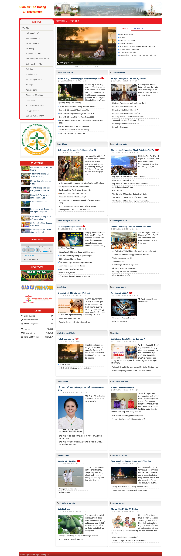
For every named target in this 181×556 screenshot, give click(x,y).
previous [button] (24, 250)
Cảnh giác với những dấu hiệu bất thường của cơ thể (79, 536)
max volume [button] (51, 251)
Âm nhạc (29, 85)
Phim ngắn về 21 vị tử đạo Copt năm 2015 (74, 210)
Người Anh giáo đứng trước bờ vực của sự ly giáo (77, 206)
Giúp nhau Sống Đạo (34, 95)
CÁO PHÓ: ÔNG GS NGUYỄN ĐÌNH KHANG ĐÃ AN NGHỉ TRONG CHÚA (80, 437)
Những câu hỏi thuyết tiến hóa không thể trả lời (77, 150)
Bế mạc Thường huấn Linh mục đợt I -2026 (128, 78)
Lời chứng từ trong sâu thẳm (129, 49)
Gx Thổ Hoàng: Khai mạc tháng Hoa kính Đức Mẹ (77, 107)
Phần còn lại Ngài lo (119, 321)
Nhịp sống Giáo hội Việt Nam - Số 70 (126, 113)
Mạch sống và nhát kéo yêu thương (72, 266)
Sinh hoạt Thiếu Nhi (34, 64)
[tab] (124, 28)
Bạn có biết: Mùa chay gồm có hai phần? (127, 416)
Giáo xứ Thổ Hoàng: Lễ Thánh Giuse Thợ (74, 110)
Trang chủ (61, 21)
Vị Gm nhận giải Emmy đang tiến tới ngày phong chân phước (81, 183)
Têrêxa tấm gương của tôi (122, 258)
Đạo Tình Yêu (117, 190)
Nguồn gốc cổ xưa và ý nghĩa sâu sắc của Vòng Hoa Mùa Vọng (80, 201)
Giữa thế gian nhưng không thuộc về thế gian (76, 256)
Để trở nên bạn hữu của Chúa (70, 259)
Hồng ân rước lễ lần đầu (121, 275)
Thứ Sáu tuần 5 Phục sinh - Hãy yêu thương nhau (130, 201)
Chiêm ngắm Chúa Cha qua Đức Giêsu (41, 224)
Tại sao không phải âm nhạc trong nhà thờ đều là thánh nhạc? (135, 367)
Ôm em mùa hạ (64, 365)
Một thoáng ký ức (119, 261)
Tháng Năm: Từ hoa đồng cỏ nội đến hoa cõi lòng (130, 487)
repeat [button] (45, 248)
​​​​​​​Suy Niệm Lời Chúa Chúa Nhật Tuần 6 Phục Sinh (130, 184)
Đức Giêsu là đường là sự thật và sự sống (74, 276)
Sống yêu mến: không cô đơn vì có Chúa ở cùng (77, 252)
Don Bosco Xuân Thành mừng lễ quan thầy (75, 190)
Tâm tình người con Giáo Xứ (37, 59)
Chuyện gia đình (32, 111)
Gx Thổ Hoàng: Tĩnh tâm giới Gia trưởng (74, 130)
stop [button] (38, 250)
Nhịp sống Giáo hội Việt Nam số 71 (125, 110)
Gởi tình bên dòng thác (39, 202)
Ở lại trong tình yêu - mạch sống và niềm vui (75, 262)
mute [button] (41, 251)
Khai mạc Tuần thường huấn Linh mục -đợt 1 (129, 103)
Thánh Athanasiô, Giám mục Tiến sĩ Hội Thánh (129, 490)
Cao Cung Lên (29, 255)
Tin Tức (26, 28)
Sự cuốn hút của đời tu (127, 40)
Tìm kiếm (74, 21)
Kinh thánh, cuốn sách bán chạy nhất (72, 193)
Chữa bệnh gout (64, 509)
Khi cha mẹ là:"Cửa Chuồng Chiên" (125, 537)
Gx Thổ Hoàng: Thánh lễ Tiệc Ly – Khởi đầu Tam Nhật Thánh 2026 (81, 121)
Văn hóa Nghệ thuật (34, 79)
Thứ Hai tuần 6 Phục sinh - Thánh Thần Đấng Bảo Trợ (137, 55)
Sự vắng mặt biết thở (126, 43)
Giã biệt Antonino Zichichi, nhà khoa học (74, 187)
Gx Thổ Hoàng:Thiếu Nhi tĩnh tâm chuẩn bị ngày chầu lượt (134, 251)
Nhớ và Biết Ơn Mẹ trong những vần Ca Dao (75, 368)
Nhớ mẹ (122, 37)
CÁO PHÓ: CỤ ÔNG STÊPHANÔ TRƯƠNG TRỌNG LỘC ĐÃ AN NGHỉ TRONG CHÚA (81, 443)
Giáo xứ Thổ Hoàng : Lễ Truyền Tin (72, 133)
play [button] (28, 250)
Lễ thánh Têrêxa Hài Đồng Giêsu (124, 268)
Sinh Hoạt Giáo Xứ (33, 38)
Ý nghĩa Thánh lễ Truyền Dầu (122, 387)
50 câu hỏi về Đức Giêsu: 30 (69, 319)
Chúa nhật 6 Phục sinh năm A (123, 180)
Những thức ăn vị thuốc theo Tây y (71, 539)
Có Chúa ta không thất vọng (122, 187)
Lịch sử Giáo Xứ (32, 33)
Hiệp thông (30, 100)
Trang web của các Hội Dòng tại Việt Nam (128, 120)
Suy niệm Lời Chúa (33, 54)
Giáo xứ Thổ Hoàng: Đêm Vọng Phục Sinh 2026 (76, 114)
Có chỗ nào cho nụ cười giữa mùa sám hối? (128, 419)
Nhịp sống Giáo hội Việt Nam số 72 (125, 106)
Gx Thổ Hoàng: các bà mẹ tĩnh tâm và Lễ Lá (75, 126)
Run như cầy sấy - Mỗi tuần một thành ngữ (75, 322)
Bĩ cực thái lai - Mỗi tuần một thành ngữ (74, 293)
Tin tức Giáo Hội (32, 44)
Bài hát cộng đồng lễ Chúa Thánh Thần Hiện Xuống (131, 371)
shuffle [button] (49, 248)
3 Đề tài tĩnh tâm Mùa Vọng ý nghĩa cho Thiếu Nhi (130, 255)
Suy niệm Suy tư (32, 74)
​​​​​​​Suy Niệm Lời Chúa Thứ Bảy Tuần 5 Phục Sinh (129, 197)
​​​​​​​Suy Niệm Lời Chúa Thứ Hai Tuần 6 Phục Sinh (129, 177)
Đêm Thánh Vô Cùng (31, 259)
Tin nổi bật (124, 28)
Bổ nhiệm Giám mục (120, 127)
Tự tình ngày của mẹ (65, 62)
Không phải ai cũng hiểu (127, 52)
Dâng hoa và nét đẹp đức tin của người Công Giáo (131, 461)
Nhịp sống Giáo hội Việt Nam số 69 (125, 124)
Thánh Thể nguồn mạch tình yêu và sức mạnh (129, 541)
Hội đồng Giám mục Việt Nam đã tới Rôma (128, 117)
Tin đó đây (30, 48)
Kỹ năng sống (31, 90)
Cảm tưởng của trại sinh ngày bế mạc (126, 265)
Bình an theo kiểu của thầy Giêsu (71, 269)
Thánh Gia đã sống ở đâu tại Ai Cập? (72, 197)
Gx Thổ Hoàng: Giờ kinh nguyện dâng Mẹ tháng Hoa (137, 46)
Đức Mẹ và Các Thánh (35, 116)
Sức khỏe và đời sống (35, 105)
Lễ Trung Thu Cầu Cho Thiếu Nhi (124, 272)
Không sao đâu (64, 492)
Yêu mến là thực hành (67, 273)
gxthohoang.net (43, 555)
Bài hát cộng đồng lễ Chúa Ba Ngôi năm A (128, 339)
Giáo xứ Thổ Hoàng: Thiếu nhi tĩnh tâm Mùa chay (131, 227)
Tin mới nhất (138, 28)
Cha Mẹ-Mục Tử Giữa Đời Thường (124, 509)
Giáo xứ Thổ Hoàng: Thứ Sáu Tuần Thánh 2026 (76, 117)
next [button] (33, 250)
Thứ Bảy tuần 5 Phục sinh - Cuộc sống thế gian (130, 194)
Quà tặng (29, 69)
